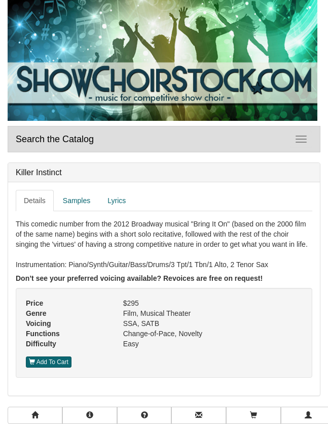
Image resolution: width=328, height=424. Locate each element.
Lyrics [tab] (116, 201)
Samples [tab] (76, 201)
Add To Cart (48, 362)
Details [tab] (35, 201)
